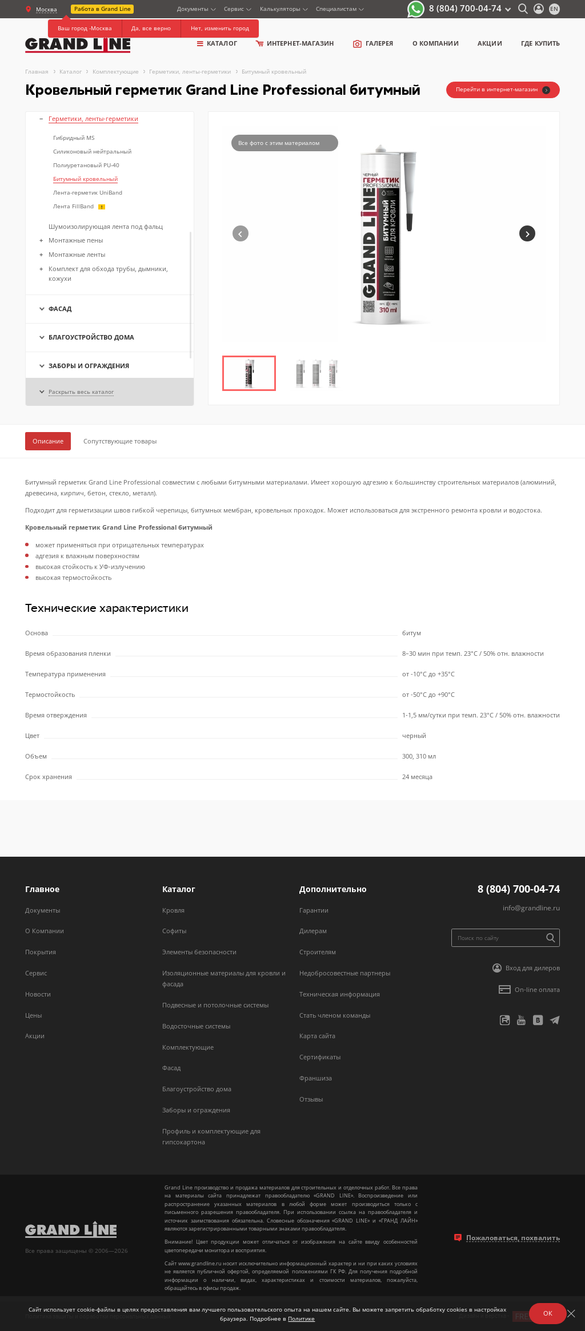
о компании (435, 43)
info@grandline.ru (531, 908)
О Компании (44, 930)
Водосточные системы (196, 1026)
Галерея (373, 43)
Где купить (540, 43)
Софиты (174, 930)
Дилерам (313, 930)
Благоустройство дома (196, 1088)
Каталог (217, 43)
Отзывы (311, 1099)
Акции (490, 43)
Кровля (173, 910)
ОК (547, 1313)
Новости (38, 994)
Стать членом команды (334, 1015)
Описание (48, 441)
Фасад (171, 1067)
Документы (193, 9)
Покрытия (40, 951)
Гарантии (313, 910)
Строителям (317, 951)
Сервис (234, 9)
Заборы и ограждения (196, 1110)
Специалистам (336, 9)
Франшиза (315, 1078)
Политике (301, 1318)
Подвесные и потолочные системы (215, 1005)
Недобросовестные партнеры (344, 973)
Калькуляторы (280, 9)
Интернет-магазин (295, 43)
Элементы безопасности (199, 951)
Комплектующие (188, 1047)
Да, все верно (151, 28)
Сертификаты (319, 1056)
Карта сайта (317, 1035)
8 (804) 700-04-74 (465, 8)
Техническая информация (339, 994)
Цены (33, 1015)
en (554, 9)
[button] (527, 233)
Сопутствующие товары (120, 441)
